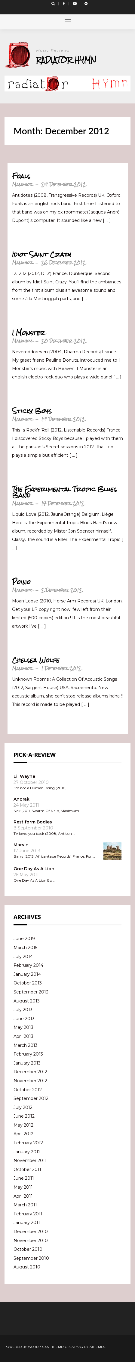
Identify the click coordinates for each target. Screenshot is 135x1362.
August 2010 (27, 1267)
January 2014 (27, 974)
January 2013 (27, 1063)
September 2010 (31, 1258)
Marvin (21, 844)
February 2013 (28, 1054)
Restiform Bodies (33, 822)
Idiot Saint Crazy (41, 255)
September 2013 (31, 992)
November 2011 (30, 1160)
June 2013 (24, 1018)
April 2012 (23, 1133)
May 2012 (23, 1125)
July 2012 (23, 1107)
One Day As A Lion (34, 868)
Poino (21, 582)
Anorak (21, 799)
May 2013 (23, 1027)
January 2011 (27, 1222)
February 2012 (28, 1142)
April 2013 (23, 1036)
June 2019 (24, 938)
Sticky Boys (31, 411)
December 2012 (30, 1071)
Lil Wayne (24, 776)
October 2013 (28, 983)
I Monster (28, 333)
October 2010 (28, 1249)
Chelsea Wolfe (36, 660)
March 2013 (26, 1045)
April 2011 (23, 1196)
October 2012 (28, 1089)
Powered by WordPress (27, 1347)
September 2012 (31, 1098)
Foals (21, 176)
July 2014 (23, 956)
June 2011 (24, 1178)
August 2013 (27, 1001)
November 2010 (31, 1240)
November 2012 (30, 1080)
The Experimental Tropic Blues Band (64, 492)
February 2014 (28, 965)
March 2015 (25, 947)
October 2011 (27, 1169)
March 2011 (25, 1205)
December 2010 (31, 1231)
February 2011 (28, 1214)
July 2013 (23, 1009)
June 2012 (24, 1116)
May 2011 (23, 1187)
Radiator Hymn (66, 60)
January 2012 (27, 1151)
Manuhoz (22, 184)
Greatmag (74, 1347)
